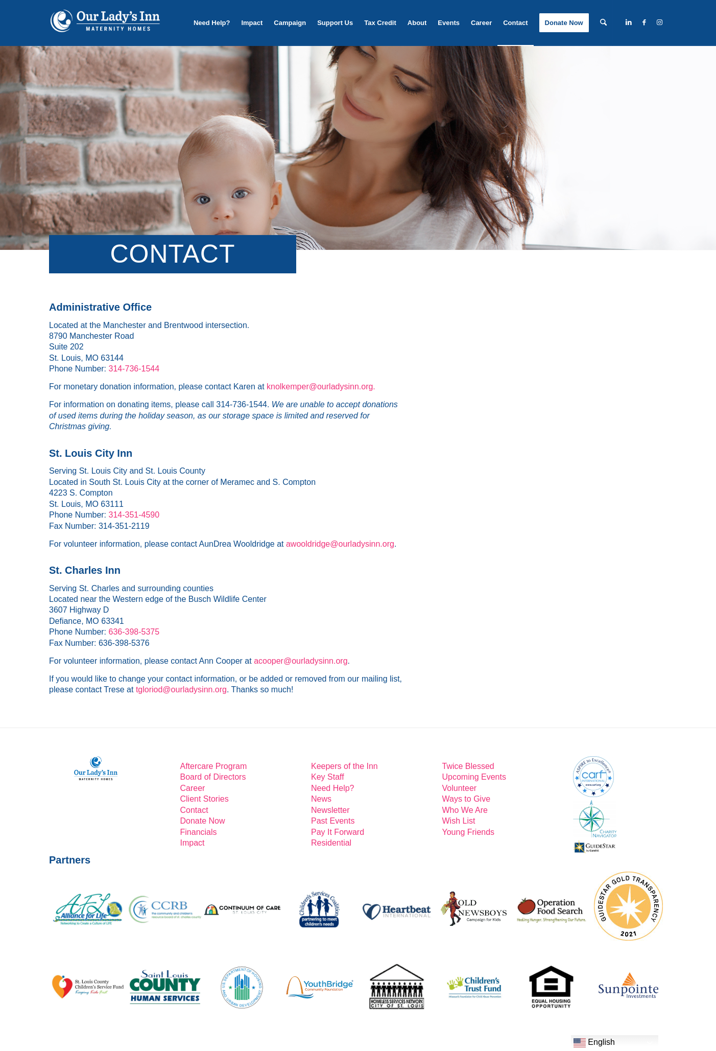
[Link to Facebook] (644, 22)
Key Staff (327, 777)
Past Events (332, 820)
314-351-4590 (134, 514)
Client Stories (204, 799)
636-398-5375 (134, 631)
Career (192, 788)
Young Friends (468, 832)
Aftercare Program (213, 766)
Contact (194, 810)
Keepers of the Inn (344, 766)
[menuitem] (212, 23)
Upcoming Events (474, 777)
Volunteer (459, 788)
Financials (198, 832)
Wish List (458, 820)
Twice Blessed (468, 766)
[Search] (603, 23)
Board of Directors (213, 777)
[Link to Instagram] (659, 22)
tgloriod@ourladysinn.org (181, 689)
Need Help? (332, 788)
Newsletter (330, 810)
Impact (192, 842)
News (321, 799)
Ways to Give (466, 799)
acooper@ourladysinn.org (300, 661)
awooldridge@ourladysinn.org (340, 544)
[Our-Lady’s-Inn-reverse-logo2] (104, 23)
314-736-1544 (134, 368)
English (594, 1043)
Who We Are (465, 810)
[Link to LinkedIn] (628, 22)
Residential (331, 842)
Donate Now (202, 820)
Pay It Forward (337, 832)
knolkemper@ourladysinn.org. (321, 386)
